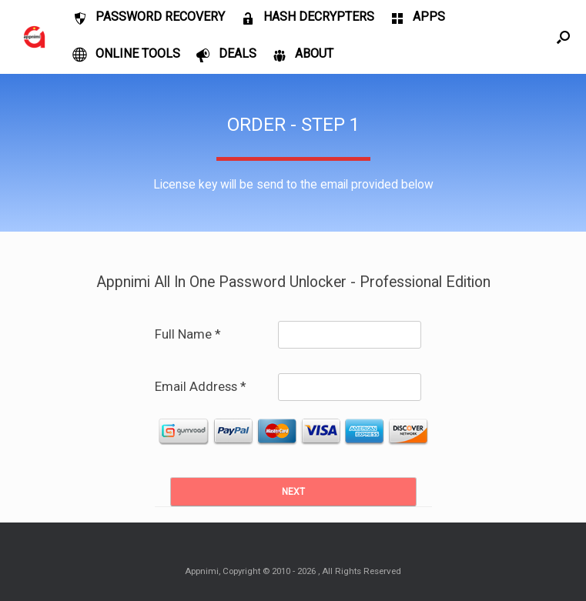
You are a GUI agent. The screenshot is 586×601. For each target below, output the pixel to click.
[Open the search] (563, 37)
